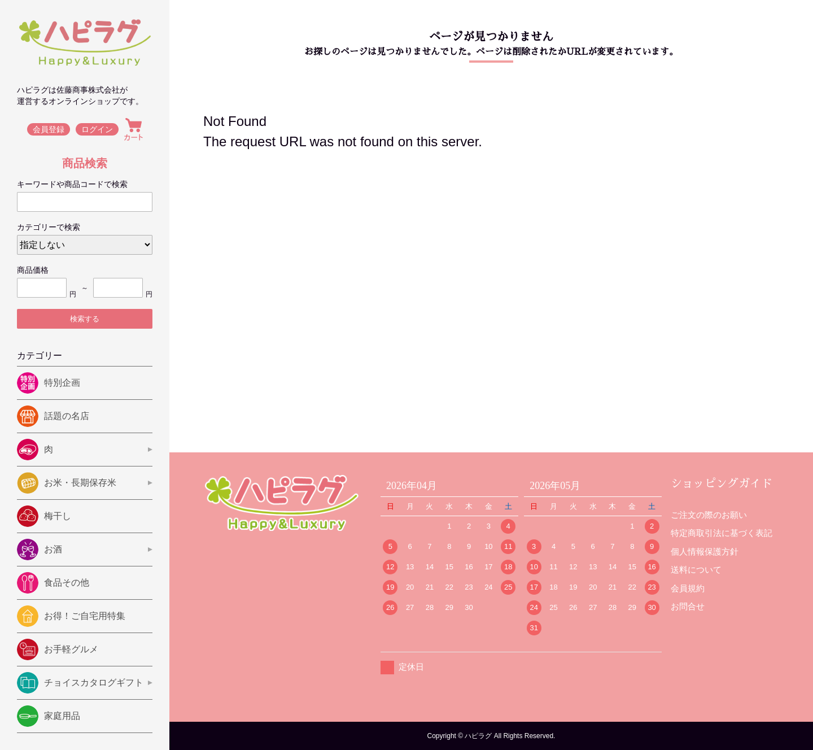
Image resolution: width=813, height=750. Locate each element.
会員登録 (48, 129)
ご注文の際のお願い (709, 515)
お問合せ (688, 606)
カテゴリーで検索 (48, 227)
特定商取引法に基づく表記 (721, 533)
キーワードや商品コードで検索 (72, 184)
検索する (84, 319)
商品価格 (33, 270)
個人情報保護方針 (704, 551)
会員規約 (688, 588)
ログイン (97, 129)
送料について (696, 569)
